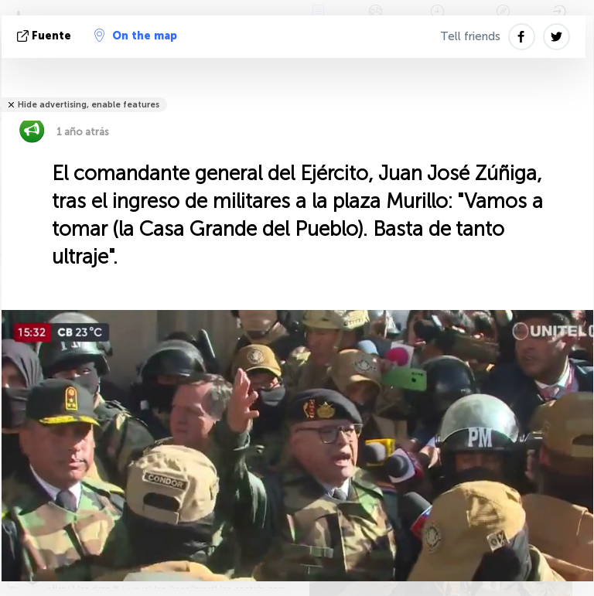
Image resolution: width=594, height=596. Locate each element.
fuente (45, 36)
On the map (135, 36)
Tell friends (470, 36)
